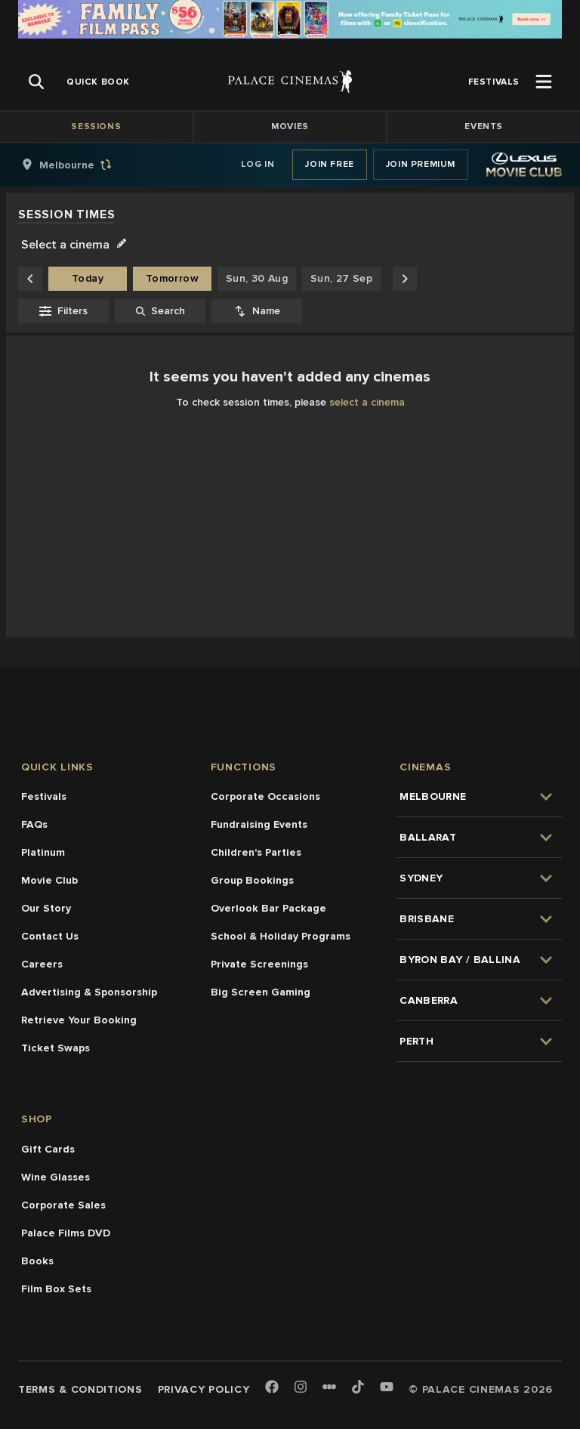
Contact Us (50, 936)
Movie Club (49, 880)
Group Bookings (252, 880)
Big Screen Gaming (260, 992)
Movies (290, 126)
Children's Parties (256, 852)
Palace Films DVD (65, 1233)
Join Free (329, 164)
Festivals (43, 796)
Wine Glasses (55, 1177)
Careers (42, 964)
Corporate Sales (63, 1205)
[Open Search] (36, 81)
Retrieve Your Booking (79, 1020)
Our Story (46, 908)
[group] (82, 165)
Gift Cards (48, 1149)
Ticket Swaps (55, 1048)
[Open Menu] (544, 81)
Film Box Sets (56, 1288)
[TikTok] (358, 1387)
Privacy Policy (204, 1389)
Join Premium (420, 164)
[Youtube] (386, 1388)
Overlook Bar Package (268, 908)
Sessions (96, 126)
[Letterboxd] (329, 1387)
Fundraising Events (259, 824)
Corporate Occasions (265, 796)
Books (37, 1261)
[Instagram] (300, 1388)
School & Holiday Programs (280, 936)
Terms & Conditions (80, 1389)
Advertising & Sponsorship (89, 992)
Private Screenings (259, 964)
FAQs (34, 824)
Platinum (43, 852)
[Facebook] (272, 1388)
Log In (258, 164)
